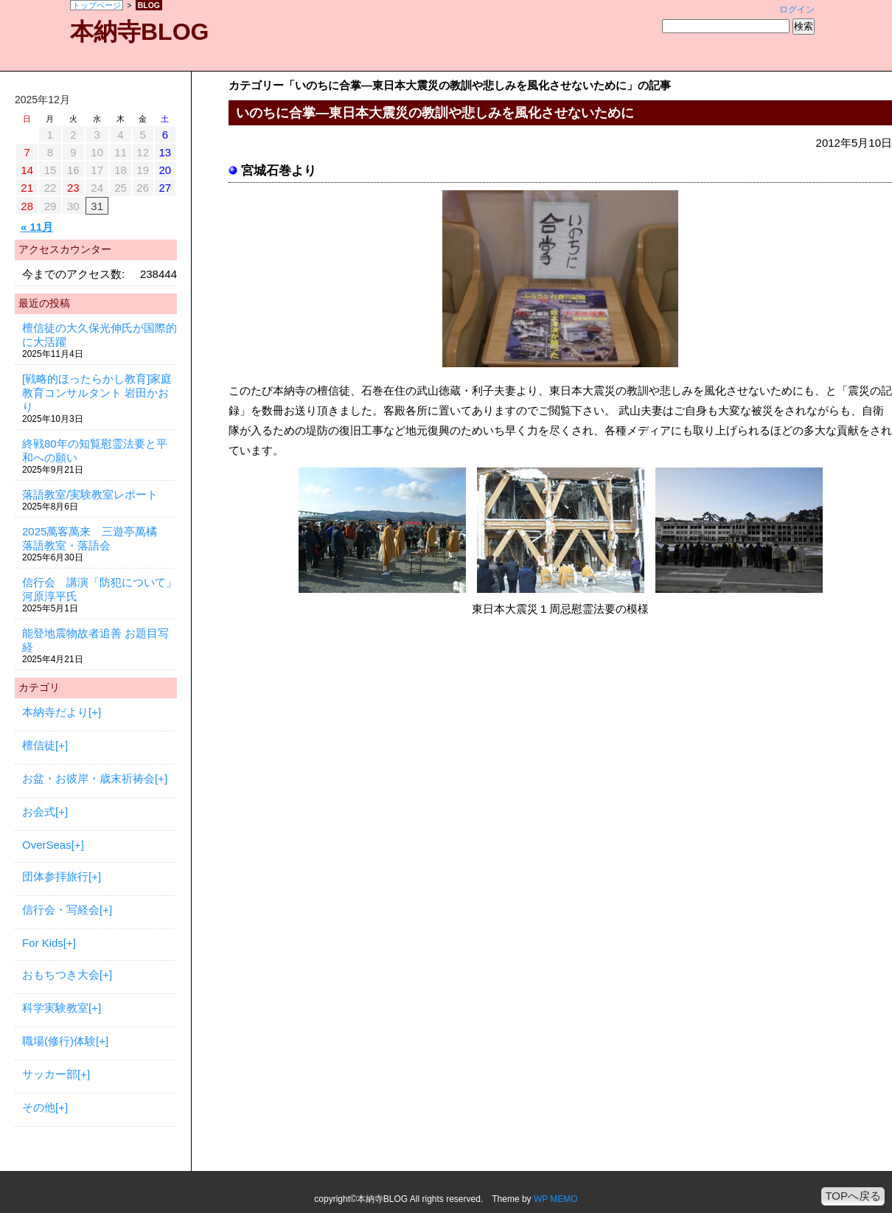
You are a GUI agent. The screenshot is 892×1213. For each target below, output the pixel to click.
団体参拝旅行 (55, 876)
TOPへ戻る (853, 1195)
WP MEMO (556, 1199)
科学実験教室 (55, 1007)
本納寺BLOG (139, 31)
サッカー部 (49, 1074)
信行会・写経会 (61, 909)
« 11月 (37, 226)
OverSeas (47, 844)
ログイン (797, 9)
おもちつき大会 (61, 974)
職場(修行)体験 (59, 1041)
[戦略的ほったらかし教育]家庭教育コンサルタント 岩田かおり (97, 392)
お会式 (38, 811)
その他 (38, 1107)
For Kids (42, 942)
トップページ (96, 5)
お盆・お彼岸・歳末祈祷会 (88, 778)
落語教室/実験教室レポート (90, 494)
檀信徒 (38, 745)
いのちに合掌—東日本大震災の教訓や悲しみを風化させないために (435, 112)
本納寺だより (55, 712)
